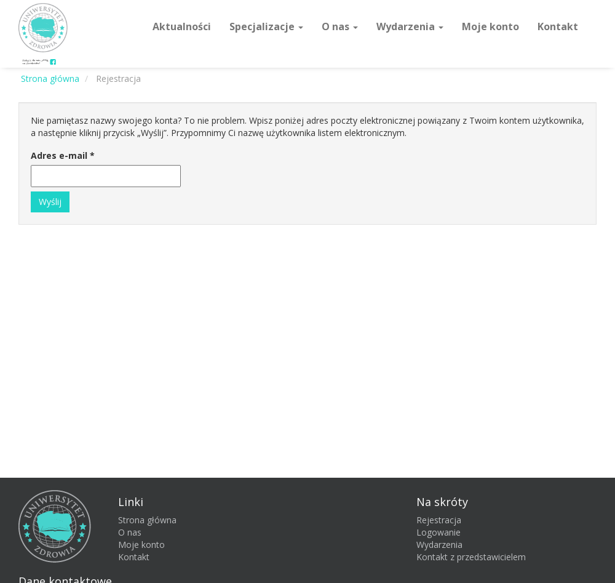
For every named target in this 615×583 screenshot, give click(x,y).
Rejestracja (438, 520)
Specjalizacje (266, 26)
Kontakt (558, 26)
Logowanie (438, 532)
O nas (340, 26)
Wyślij (50, 201)
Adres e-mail (63, 155)
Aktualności (182, 26)
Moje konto (490, 26)
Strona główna (147, 520)
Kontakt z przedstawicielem (471, 557)
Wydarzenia (409, 26)
